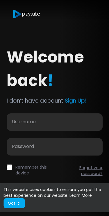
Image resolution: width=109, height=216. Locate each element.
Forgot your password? (91, 170)
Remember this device (31, 170)
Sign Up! (76, 101)
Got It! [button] (14, 203)
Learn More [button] (80, 195)
